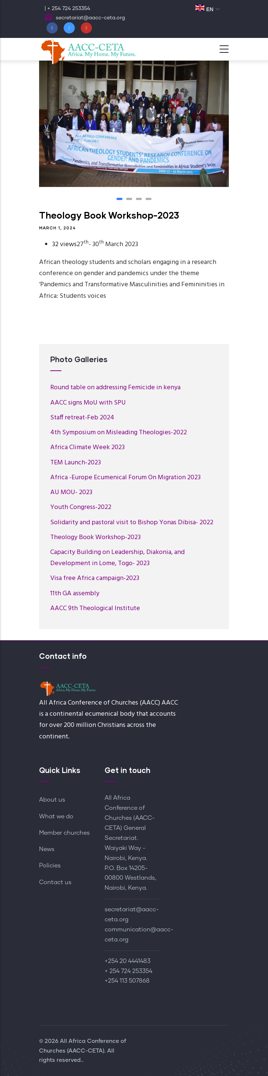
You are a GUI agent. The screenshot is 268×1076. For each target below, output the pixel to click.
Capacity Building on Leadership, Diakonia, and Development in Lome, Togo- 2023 (117, 558)
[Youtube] (86, 27)
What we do (56, 816)
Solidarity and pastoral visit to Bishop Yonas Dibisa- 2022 (131, 522)
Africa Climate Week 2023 (87, 447)
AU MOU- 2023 (71, 492)
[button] (119, 199)
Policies (50, 866)
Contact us (55, 882)
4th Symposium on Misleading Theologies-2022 (118, 432)
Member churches (64, 833)
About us (52, 800)
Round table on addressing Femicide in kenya (115, 387)
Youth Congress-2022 (80, 507)
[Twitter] (69, 27)
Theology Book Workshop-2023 (95, 537)
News (46, 849)
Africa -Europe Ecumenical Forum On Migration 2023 (125, 477)
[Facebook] (52, 27)
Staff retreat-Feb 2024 (82, 417)
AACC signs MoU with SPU (88, 402)
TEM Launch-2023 (75, 462)
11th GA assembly (74, 593)
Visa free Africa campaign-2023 (94, 578)
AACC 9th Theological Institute (95, 608)
